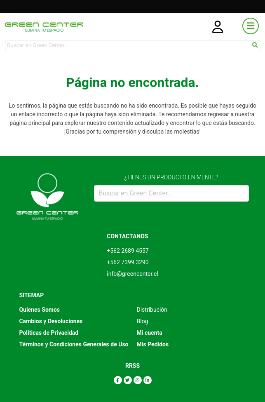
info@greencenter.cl (132, 273)
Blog (142, 321)
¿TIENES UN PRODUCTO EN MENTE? (171, 177)
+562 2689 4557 (127, 250)
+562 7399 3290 (127, 262)
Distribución (152, 309)
